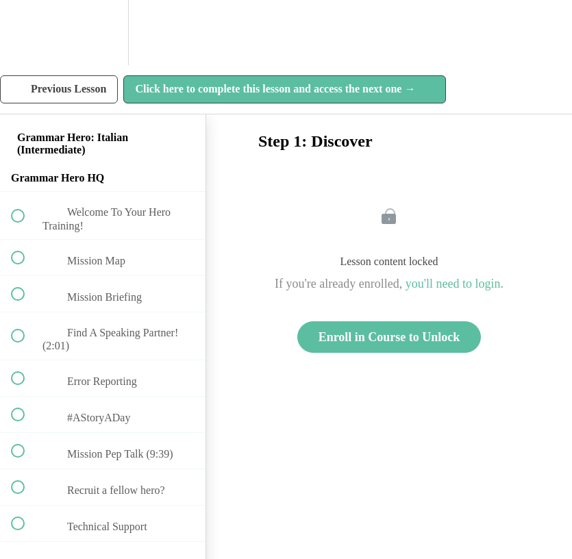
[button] (25, 32)
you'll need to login (453, 283)
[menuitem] (102, 32)
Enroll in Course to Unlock (389, 337)
